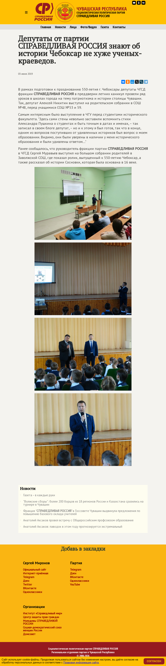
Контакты (119, 27)
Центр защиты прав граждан (41, 617)
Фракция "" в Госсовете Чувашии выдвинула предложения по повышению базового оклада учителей (80, 512)
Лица (73, 27)
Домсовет (29, 634)
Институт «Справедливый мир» (42, 613)
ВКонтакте (29, 588)
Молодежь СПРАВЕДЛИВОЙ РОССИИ (40, 622)
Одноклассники (32, 592)
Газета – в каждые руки (37, 496)
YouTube (75, 584)
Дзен (26, 580)
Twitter (27, 584)
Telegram (28, 577)
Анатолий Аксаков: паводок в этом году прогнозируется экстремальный (71, 527)
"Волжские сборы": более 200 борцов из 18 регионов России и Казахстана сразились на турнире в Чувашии (81, 503)
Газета (105, 27)
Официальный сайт (34, 569)
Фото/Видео (88, 27)
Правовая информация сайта (81, 662)
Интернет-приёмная (35, 573)
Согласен (154, 661)
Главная (46, 27)
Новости (60, 27)
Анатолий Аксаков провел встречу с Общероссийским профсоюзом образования (76, 521)
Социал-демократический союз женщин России (42, 629)
